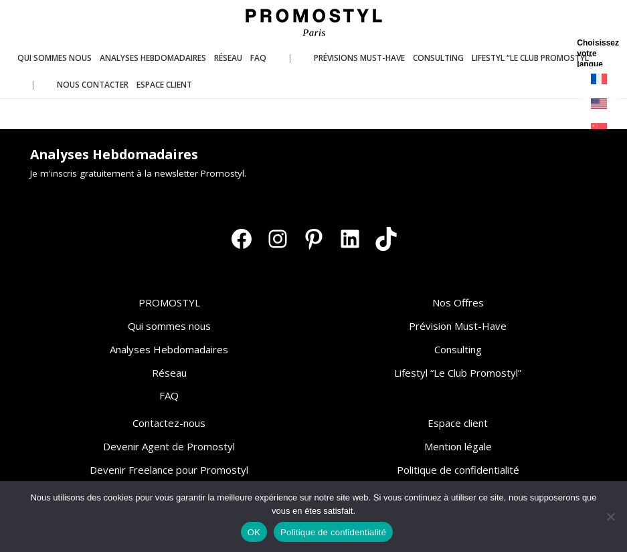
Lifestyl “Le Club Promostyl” (457, 372)
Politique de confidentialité (458, 469)
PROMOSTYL (169, 302)
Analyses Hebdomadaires (169, 349)
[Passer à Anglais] (599, 104)
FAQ (169, 395)
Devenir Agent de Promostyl (169, 446)
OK (254, 532)
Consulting (458, 349)
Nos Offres (458, 302)
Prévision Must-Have (458, 326)
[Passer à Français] (599, 79)
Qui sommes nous (169, 326)
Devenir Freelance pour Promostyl (169, 469)
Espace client (458, 423)
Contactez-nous (168, 423)
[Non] (610, 516)
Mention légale (458, 446)
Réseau (169, 372)
